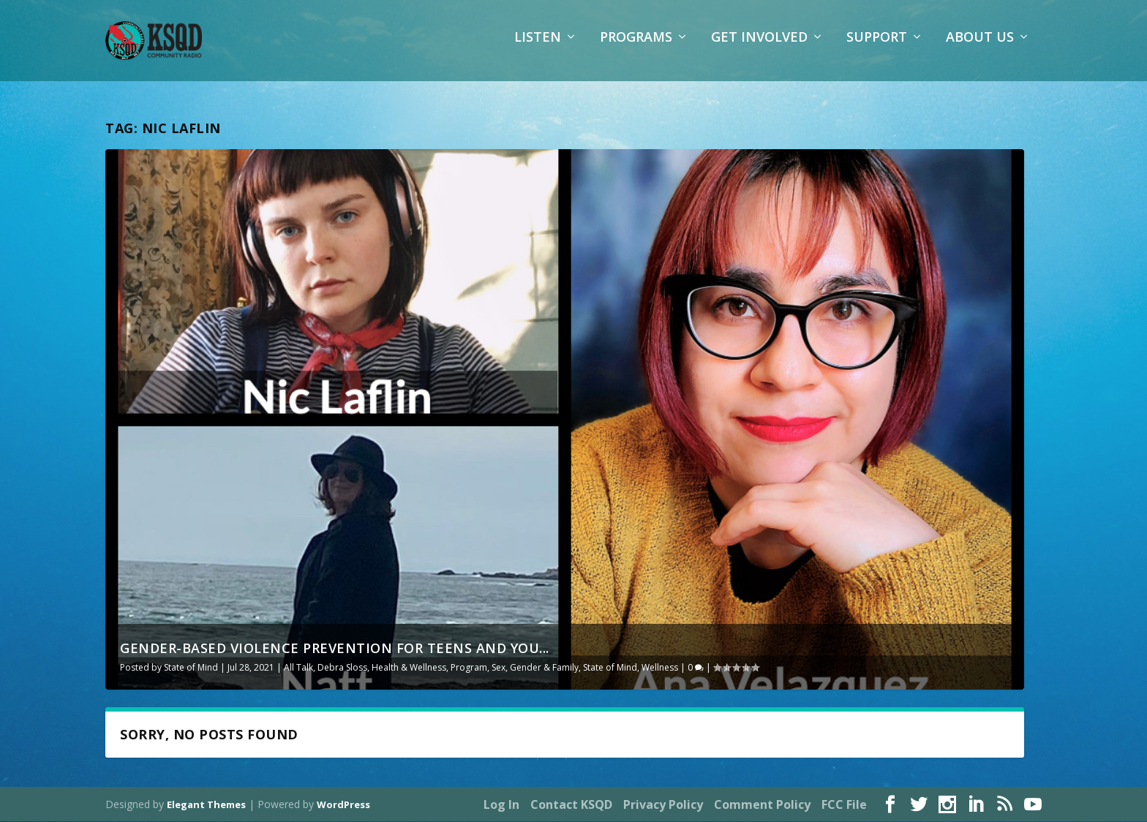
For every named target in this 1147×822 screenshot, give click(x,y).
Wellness (660, 667)
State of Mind (191, 667)
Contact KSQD (571, 805)
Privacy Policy (663, 805)
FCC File (844, 805)
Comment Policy (762, 805)
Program (469, 667)
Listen (537, 47)
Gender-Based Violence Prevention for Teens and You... (334, 648)
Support (876, 47)
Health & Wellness (409, 667)
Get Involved (759, 47)
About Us (980, 47)
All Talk (298, 667)
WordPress (343, 805)
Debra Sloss (342, 667)
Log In (501, 805)
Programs (636, 47)
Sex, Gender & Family (535, 667)
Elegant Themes (206, 805)
